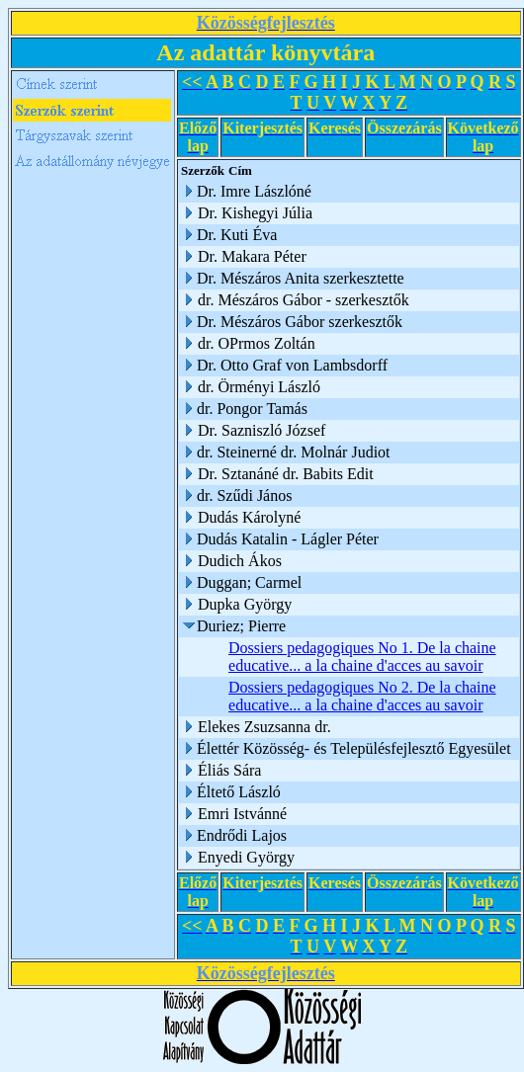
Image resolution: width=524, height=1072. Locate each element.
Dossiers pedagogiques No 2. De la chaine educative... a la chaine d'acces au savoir (362, 696)
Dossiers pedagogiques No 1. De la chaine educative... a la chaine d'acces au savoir (362, 656)
